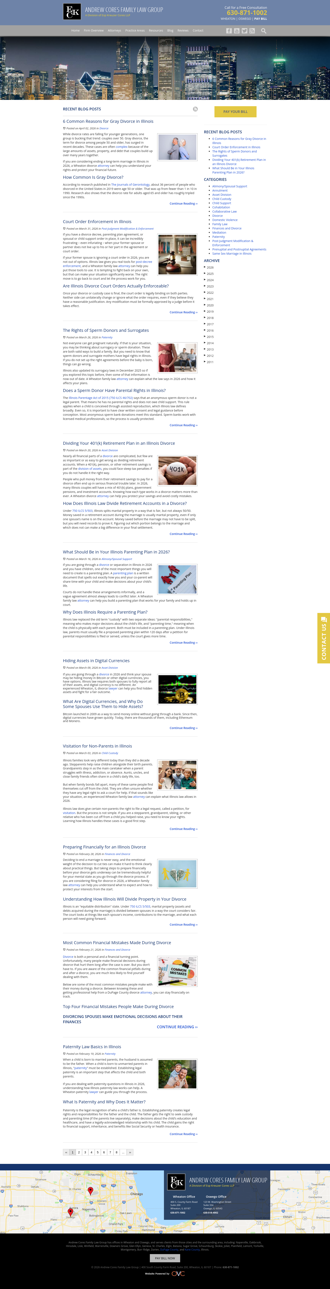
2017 (209, 324)
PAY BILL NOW (165, 1258)
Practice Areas (135, 30)
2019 (209, 312)
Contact (198, 30)
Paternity (107, 337)
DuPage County (169, 1249)
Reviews (183, 30)
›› (130, 1152)
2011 (209, 362)
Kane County (192, 1249)
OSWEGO (244, 19)
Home (75, 30)
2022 (209, 293)
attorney (103, 166)
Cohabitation (221, 207)
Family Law (220, 224)
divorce (108, 456)
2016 (209, 330)
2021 (209, 299)
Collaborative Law (224, 211)
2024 (209, 280)
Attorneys (114, 30)
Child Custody (110, 753)
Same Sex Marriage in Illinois (231, 253)
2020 (209, 305)
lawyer (113, 688)
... (123, 1152)
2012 (209, 356)
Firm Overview (94, 30)
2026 (209, 267)
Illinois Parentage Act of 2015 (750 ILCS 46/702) (101, 398)
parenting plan (122, 573)
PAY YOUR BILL (235, 111)
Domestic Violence (225, 220)
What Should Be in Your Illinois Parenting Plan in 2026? (233, 170)
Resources (156, 30)
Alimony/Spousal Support (117, 559)
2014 (209, 343)
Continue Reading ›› (184, 203)
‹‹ (66, 1152)
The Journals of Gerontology (130, 185)
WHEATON (228, 19)
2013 (209, 349)
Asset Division (110, 450)
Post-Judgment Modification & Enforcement (128, 228)
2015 (209, 337)
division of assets (90, 469)
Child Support (221, 203)
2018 (209, 318)
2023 (209, 286)
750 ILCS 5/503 (82, 511)
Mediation (219, 232)
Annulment (220, 190)
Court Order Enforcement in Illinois (236, 147)
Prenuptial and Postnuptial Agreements (239, 249)
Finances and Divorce (117, 854)
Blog (170, 30)
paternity (81, 1068)
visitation (69, 813)
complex (122, 147)
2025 (209, 274)
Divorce (103, 128)
